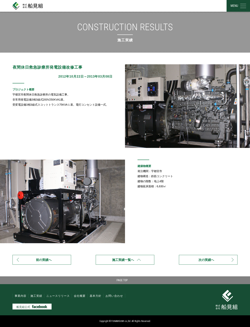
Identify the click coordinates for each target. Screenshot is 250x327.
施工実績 (36, 295)
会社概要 (80, 295)
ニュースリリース (58, 295)
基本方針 (95, 295)
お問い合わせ (114, 295)
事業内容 (20, 295)
